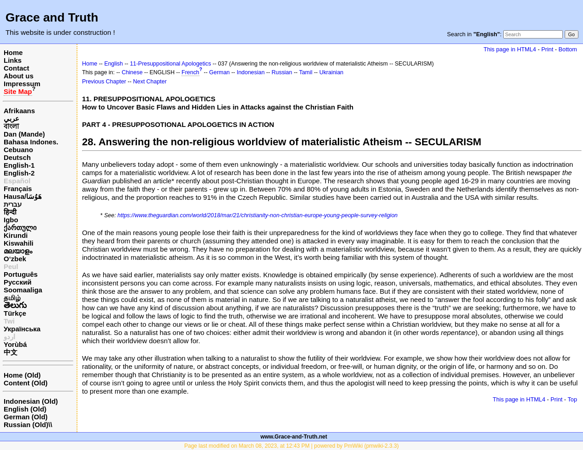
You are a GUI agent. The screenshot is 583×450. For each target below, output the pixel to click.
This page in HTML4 (510, 49)
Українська (22, 329)
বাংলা (11, 126)
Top (572, 399)
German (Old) (26, 417)
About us (18, 76)
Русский (18, 282)
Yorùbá (15, 344)
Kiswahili (18, 243)
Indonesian (250, 72)
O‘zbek (15, 259)
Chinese (132, 72)
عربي (11, 118)
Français (18, 188)
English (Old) (25, 409)
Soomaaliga (23, 290)
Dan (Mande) (24, 134)
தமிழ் (12, 298)
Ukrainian (331, 72)
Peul (11, 266)
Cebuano (18, 150)
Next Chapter (149, 81)
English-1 (19, 165)
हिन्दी (10, 212)
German (219, 72)
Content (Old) (26, 383)
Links (13, 60)
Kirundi (16, 235)
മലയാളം (18, 251)
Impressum (22, 84)
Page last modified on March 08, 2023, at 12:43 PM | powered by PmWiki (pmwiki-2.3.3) (291, 446)
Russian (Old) (26, 424)
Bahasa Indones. (31, 142)
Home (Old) (22, 375)
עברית (13, 204)
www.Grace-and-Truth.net (293, 437)
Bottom (568, 49)
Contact (16, 68)
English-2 (19, 173)
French (190, 72)
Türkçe (15, 313)
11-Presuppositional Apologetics (170, 63)
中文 (10, 352)
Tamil (305, 72)
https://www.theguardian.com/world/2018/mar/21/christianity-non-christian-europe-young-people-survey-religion (257, 215)
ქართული (20, 227)
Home (13, 52)
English (113, 63)
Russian (282, 72)
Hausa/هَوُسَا (23, 196)
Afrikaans (19, 111)
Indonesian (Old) (31, 401)
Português (21, 274)
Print (547, 49)
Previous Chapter (104, 81)
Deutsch (17, 157)
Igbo (11, 220)
